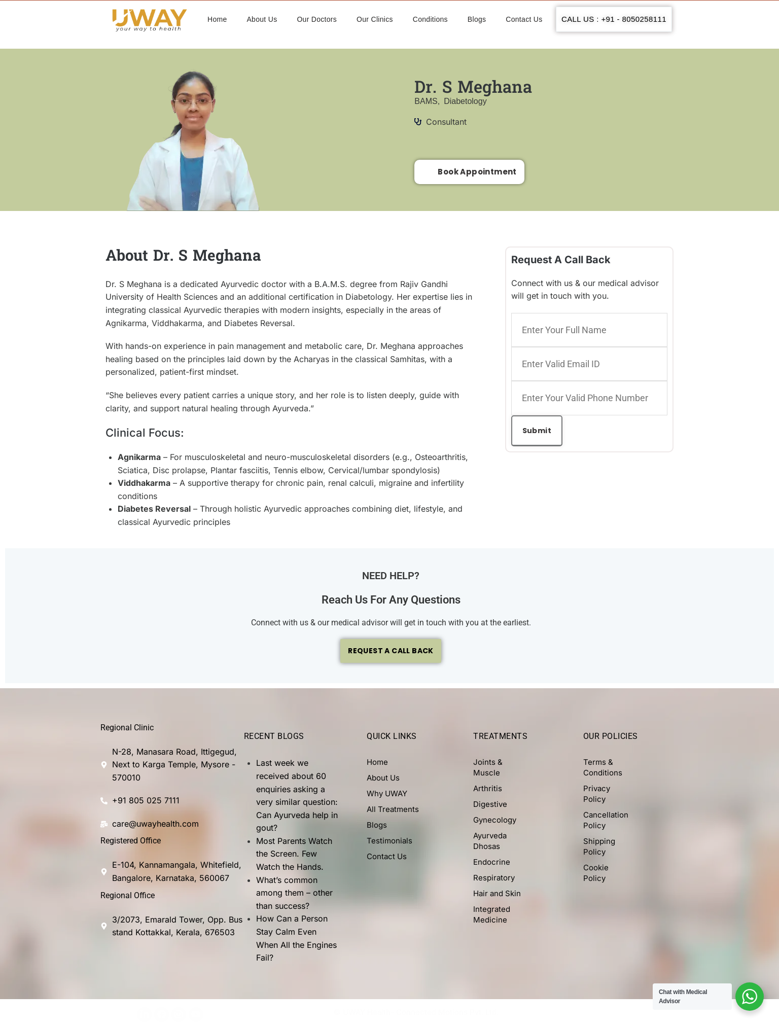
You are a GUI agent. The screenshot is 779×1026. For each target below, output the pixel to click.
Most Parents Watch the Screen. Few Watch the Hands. (294, 854)
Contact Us (524, 19)
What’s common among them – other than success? (294, 893)
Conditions (430, 19)
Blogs (477, 19)
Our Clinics (375, 19)
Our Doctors (317, 19)
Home (217, 19)
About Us (261, 19)
